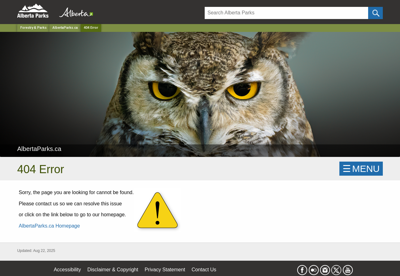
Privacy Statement (165, 269)
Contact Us (204, 269)
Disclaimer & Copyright (113, 269)
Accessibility (67, 269)
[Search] (286, 13)
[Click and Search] (375, 13)
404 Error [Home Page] (91, 28)
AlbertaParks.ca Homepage (49, 225)
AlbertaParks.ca (65, 28)
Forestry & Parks (33, 28)
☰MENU (361, 168)
